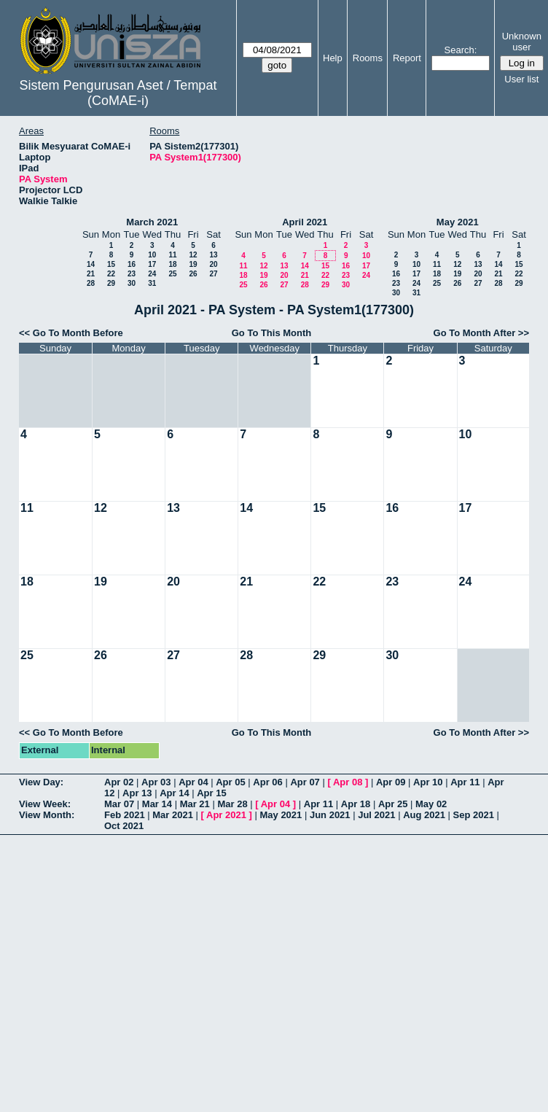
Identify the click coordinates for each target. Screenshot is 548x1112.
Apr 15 (211, 793)
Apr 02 (118, 782)
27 (213, 274)
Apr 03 (156, 782)
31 (152, 283)
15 (111, 264)
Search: (461, 49)
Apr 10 (427, 782)
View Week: (45, 803)
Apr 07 (304, 782)
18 (172, 264)
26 (193, 274)
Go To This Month (272, 332)
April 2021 (304, 222)
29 (111, 283)
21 (91, 274)
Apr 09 (390, 782)
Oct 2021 (124, 825)
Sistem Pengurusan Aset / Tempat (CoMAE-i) (118, 93)
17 (152, 264)
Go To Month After (475, 332)
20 (213, 264)
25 (172, 274)
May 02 (431, 803)
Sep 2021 (473, 814)
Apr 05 (230, 782)
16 (132, 264)
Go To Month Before (78, 332)
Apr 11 (465, 782)
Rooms (368, 58)
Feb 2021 (124, 814)
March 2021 (152, 222)
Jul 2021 (376, 814)
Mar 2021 (172, 814)
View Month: (46, 814)
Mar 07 (119, 803)
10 (152, 255)
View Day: (41, 782)
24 (152, 274)
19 (193, 264)
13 (213, 255)
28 (91, 283)
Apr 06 (267, 782)
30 (132, 283)
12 (193, 255)
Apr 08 (347, 782)
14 (91, 264)
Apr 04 (193, 782)
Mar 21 (195, 803)
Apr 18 (355, 803)
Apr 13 (137, 793)
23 (132, 274)
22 (111, 274)
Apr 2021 (226, 814)
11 (172, 255)
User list (521, 79)
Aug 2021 (424, 814)
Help (332, 58)
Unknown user (521, 42)
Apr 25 (392, 803)
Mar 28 (232, 803)
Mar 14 (157, 803)
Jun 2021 (330, 814)
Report (407, 58)
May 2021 (458, 222)
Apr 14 (174, 793)
